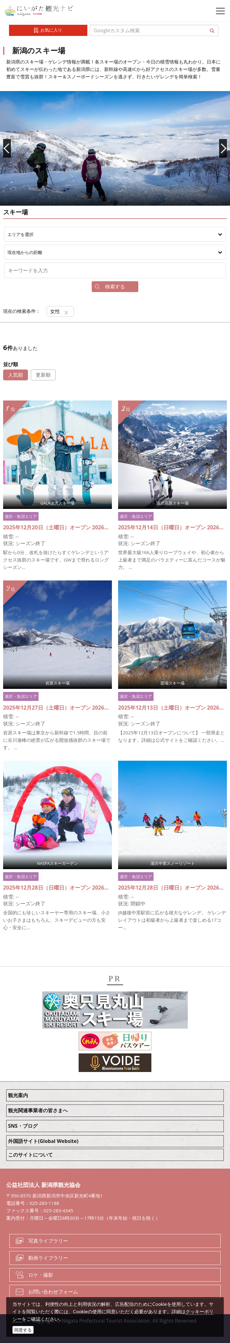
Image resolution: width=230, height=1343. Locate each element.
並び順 (10, 364)
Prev (7, 148)
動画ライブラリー (48, 1257)
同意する (23, 1330)
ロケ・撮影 (40, 1274)
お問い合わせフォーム (53, 1291)
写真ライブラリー (48, 1240)
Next (223, 148)
